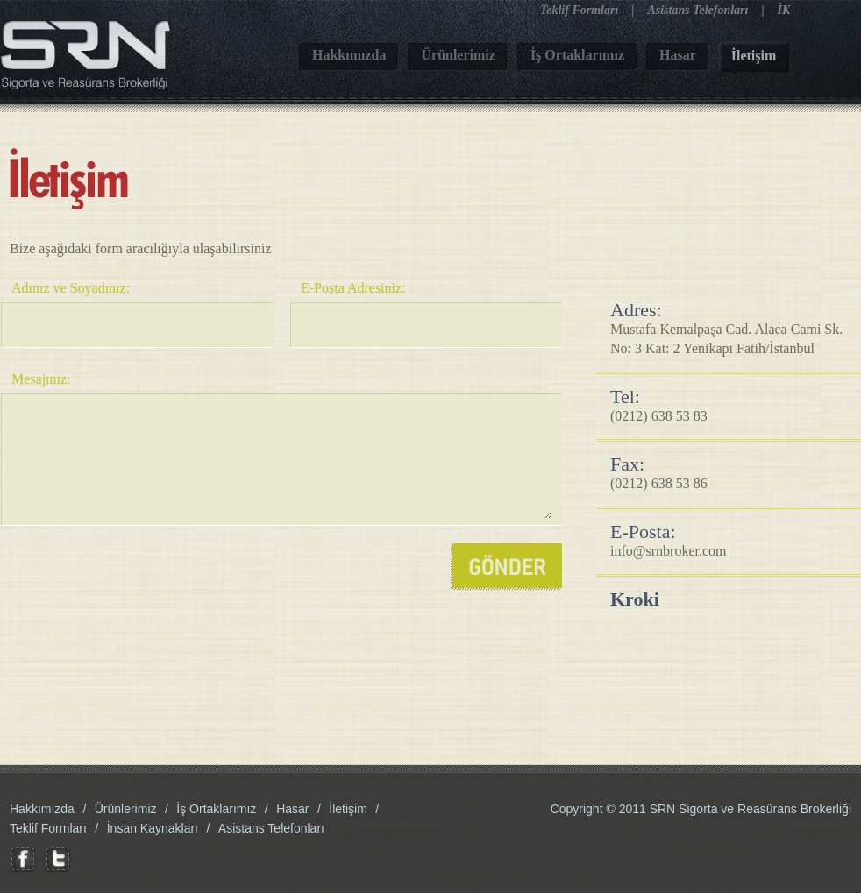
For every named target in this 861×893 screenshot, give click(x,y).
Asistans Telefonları (697, 10)
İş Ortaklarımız (216, 809)
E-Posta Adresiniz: (353, 287)
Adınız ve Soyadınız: (70, 287)
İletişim (348, 809)
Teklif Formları (579, 10)
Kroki (634, 599)
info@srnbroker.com (668, 550)
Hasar (292, 809)
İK (784, 10)
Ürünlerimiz (126, 809)
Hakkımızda (42, 809)
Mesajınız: (41, 379)
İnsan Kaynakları (152, 828)
